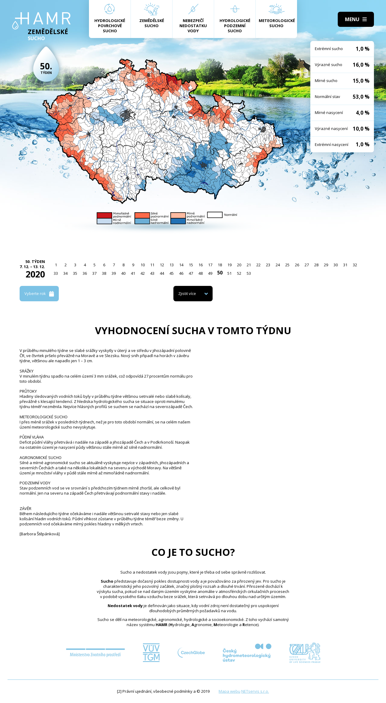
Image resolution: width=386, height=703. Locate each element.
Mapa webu (229, 691)
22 (258, 265)
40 (123, 273)
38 (104, 273)
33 (56, 273)
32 (355, 265)
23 (268, 265)
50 (220, 272)
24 (278, 265)
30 (336, 265)
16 (200, 265)
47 (191, 273)
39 (114, 273)
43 (152, 273)
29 (326, 265)
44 (162, 273)
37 (94, 273)
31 (345, 265)
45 (171, 273)
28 (316, 265)
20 (239, 265)
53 (249, 273)
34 (65, 273)
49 (210, 273)
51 (229, 273)
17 (210, 265)
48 (200, 273)
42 (143, 273)
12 (162, 265)
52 (239, 273)
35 (75, 273)
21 (249, 265)
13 (171, 265)
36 (85, 273)
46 (181, 273)
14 (181, 265)
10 (143, 265)
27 (307, 265)
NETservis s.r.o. (255, 691)
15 (191, 265)
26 (297, 265)
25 (287, 265)
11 (152, 265)
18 (220, 265)
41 (133, 273)
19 (229, 265)
